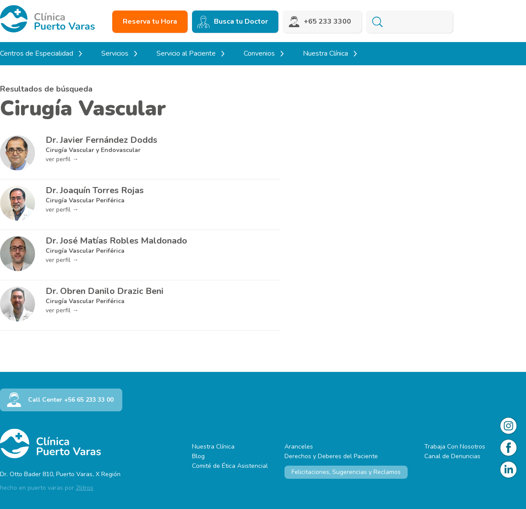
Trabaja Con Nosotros (454, 446)
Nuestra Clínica (213, 446)
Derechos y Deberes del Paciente (331, 456)
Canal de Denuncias (452, 456)
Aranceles (298, 446)
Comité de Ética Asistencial (230, 466)
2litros (84, 488)
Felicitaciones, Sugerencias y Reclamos (346, 472)
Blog (198, 456)
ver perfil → (62, 159)
